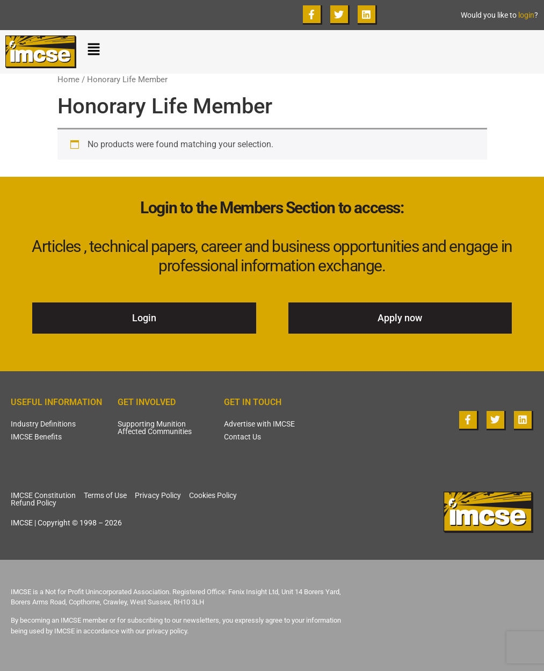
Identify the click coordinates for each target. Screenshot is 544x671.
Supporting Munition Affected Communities (155, 428)
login (526, 15)
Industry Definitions (43, 424)
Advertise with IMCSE (259, 424)
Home (68, 79)
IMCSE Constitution (43, 495)
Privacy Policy (158, 495)
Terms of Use (105, 495)
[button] (313, 51)
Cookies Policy (213, 495)
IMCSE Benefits (36, 436)
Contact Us (242, 436)
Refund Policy (33, 503)
